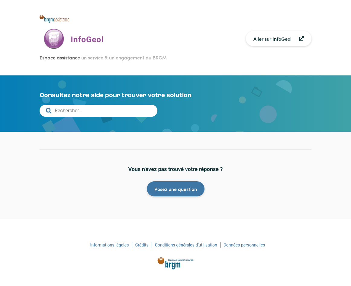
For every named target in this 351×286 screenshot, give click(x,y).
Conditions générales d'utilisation (186, 245)
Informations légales (109, 245)
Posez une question (175, 189)
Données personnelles (244, 245)
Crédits (141, 245)
